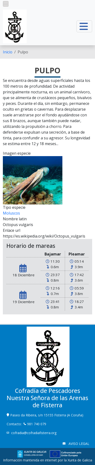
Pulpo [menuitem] (23, 52)
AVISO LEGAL (78, 443)
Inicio (7, 52)
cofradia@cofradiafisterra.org (33, 433)
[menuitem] (7, 52)
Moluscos (11, 213)
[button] (6, 4)
